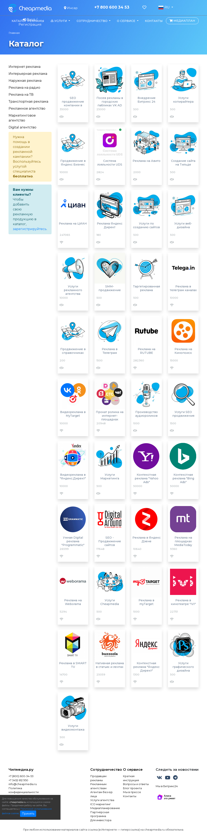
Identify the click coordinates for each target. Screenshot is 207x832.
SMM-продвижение (109, 288)
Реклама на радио (24, 88)
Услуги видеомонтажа (72, 727)
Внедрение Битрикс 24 (147, 99)
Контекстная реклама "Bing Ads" (183, 478)
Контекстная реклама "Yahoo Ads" (146, 478)
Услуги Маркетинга (109, 476)
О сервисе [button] (126, 21)
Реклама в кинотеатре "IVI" (183, 602)
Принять (28, 813)
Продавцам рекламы (98, 778)
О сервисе (133, 769)
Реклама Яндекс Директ (109, 225)
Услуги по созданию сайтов (146, 225)
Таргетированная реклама (146, 288)
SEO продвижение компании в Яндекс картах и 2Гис (73, 105)
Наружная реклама (25, 81)
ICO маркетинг (100, 804)
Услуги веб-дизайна (183, 225)
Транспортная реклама (28, 101)
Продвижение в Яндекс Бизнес (73, 162)
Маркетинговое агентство (22, 118)
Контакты (154, 21)
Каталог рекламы (28, 21)
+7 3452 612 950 (18, 780)
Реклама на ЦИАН (73, 223)
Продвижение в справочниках (73, 351)
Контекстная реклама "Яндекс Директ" (146, 666)
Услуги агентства (102, 800)
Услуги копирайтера (183, 99)
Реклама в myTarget (146, 602)
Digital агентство (22, 127)
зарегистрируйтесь (30, 229)
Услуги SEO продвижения (183, 414)
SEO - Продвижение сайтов (109, 541)
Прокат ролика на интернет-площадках (109, 415)
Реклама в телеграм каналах (183, 288)
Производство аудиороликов (146, 414)
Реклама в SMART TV (73, 665)
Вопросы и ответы (136, 784)
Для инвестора (100, 820)
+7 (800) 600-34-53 (21, 776)
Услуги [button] (59, 21)
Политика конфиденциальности (24, 790)
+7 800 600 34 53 (111, 7)
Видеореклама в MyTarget (73, 414)
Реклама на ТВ (21, 94)
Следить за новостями (177, 769)
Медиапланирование (103, 808)
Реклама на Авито (146, 161)
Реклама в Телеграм (109, 351)
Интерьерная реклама (28, 74)
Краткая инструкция (131, 778)
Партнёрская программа (99, 814)
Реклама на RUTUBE (146, 351)
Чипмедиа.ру (21, 769)
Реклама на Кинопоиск (183, 351)
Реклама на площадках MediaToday (183, 541)
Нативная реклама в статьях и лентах (109, 665)
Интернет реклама (24, 67)
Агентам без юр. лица (101, 794)
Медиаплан (182, 21)
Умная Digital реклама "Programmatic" (73, 541)
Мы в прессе (132, 792)
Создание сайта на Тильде (183, 162)
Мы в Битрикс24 (167, 786)
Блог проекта (132, 788)
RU (164, 7)
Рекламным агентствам (98, 786)
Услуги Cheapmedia (109, 602)
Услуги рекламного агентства (73, 290)
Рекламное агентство (27, 108)
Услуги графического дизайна (183, 666)
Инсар (71, 8)
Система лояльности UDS (109, 162)
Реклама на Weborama (73, 602)
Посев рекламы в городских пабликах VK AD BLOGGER (109, 103)
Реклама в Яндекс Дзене (146, 539)
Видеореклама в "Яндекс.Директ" (73, 476)
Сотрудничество (103, 769)
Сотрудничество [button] (92, 21)
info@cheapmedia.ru (23, 784)
